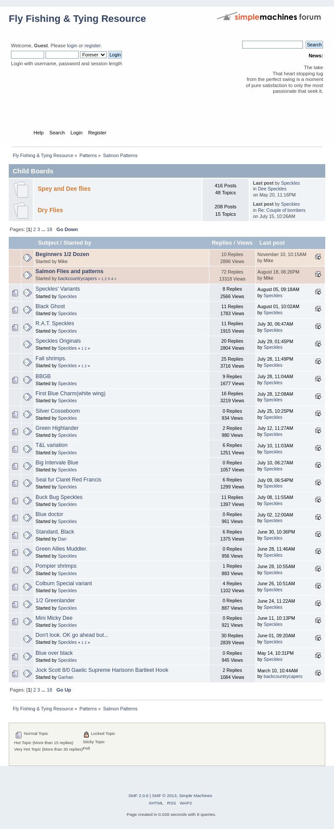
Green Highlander (56, 428)
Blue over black (54, 653)
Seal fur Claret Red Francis (68, 480)
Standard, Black (54, 532)
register (92, 45)
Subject (48, 242)
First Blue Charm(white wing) (70, 393)
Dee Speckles (272, 188)
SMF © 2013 (164, 795)
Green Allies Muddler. (61, 549)
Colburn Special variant (63, 583)
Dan (62, 538)
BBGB (43, 376)
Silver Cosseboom (57, 411)
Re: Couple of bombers (282, 210)
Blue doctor (49, 514)
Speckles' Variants (57, 289)
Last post (272, 242)
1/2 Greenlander (55, 600)
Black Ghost (50, 306)
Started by (77, 242)
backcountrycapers (77, 278)
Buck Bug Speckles (58, 497)
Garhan (65, 677)
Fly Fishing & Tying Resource (77, 18)
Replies (222, 242)
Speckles (290, 183)
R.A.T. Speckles (54, 323)
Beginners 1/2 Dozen (62, 254)
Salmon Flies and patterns (69, 271)
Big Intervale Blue (56, 463)
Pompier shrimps (56, 566)
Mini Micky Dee (54, 618)
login (72, 45)
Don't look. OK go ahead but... (71, 635)
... (44, 229)
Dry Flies (50, 210)
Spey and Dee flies (64, 189)
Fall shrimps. (50, 358)
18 (49, 229)
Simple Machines (195, 795)
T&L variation (51, 445)
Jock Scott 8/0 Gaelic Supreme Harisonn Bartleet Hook (101, 670)
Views (245, 242)
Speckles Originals (57, 341)
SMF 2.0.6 (139, 795)
